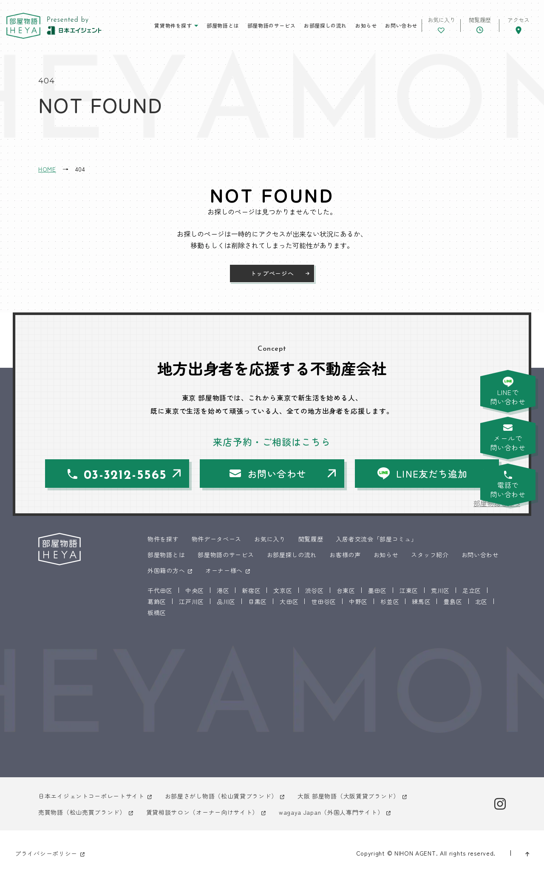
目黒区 (257, 601)
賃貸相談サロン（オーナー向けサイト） (202, 812)
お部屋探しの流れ (325, 25)
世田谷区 (323, 601)
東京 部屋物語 (23, 26)
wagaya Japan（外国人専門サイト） (331, 812)
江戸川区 (191, 601)
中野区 (358, 601)
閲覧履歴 (310, 539)
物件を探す (163, 539)
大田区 (289, 601)
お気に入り (270, 539)
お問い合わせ (401, 25)
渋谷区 (314, 590)
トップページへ (272, 273)
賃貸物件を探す (173, 25)
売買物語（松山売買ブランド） (82, 812)
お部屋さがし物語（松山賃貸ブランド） (221, 796)
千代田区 (160, 590)
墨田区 (377, 590)
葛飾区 (156, 601)
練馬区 (421, 601)
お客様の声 (345, 554)
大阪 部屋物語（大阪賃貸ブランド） (349, 796)
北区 (481, 601)
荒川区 (440, 590)
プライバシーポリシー (46, 853)
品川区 (226, 601)
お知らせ (366, 25)
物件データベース (217, 539)
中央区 (194, 590)
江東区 (409, 590)
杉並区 (389, 601)
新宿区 (251, 590)
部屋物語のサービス (271, 25)
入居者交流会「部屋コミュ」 (376, 539)
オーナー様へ (224, 570)
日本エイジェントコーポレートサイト (91, 796)
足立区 (471, 590)
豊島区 (452, 601)
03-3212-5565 (125, 475)
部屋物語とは (223, 25)
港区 (223, 590)
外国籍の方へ (166, 570)
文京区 (282, 590)
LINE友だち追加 (432, 473)
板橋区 (156, 612)
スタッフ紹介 (429, 554)
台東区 (346, 590)
